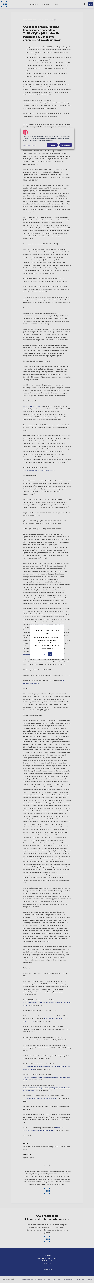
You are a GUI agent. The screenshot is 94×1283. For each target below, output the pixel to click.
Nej (44, 654)
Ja (50, 654)
